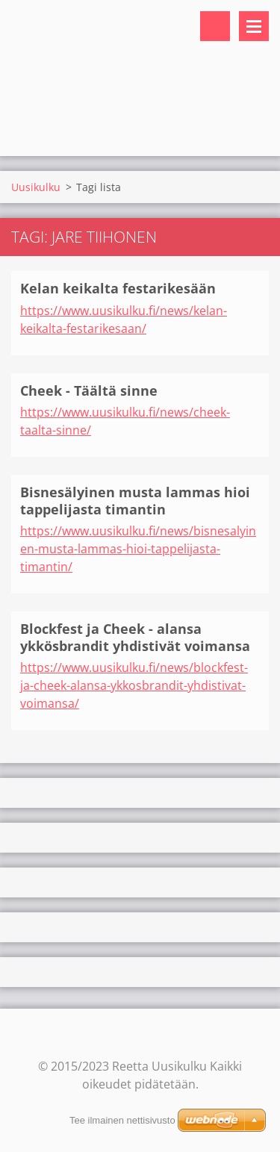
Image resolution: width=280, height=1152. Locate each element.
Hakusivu (215, 26)
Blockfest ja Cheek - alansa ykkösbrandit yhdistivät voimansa (135, 637)
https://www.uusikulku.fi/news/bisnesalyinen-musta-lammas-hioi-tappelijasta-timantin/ (138, 549)
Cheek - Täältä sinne (89, 390)
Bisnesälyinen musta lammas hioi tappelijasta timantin (135, 500)
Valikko (254, 26)
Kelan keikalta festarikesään (118, 288)
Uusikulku (35, 187)
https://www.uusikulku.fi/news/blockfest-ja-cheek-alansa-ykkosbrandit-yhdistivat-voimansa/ (134, 685)
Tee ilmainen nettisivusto (122, 1120)
